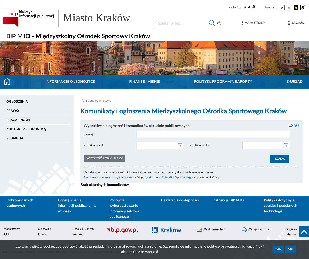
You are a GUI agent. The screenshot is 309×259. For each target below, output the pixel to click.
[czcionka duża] (258, 7)
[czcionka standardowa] (245, 7)
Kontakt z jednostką (26, 129)
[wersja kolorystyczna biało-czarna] (289, 7)
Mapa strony (12, 229)
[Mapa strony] (253, 23)
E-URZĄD (295, 82)
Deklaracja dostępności (180, 200)
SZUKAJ (280, 158)
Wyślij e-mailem (211, 229)
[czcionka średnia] (249, 7)
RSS (294, 125)
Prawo (12, 110)
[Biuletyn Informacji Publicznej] (125, 232)
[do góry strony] (296, 231)
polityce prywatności (223, 246)
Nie (290, 249)
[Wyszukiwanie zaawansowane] (219, 23)
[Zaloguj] (296, 23)
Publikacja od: (94, 145)
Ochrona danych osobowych (19, 203)
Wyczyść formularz (104, 158)
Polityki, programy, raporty (223, 82)
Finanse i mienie (144, 82)
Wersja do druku (256, 229)
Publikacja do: (199, 145)
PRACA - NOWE (18, 120)
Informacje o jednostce (70, 82)
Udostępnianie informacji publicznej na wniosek (77, 206)
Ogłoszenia (17, 101)
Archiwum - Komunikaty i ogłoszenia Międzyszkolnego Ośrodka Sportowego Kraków (144, 177)
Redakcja (14, 138)
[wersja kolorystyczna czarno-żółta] (296, 7)
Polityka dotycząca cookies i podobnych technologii (280, 206)
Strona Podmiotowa (98, 100)
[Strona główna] (9, 81)
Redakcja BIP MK (83, 229)
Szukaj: (89, 134)
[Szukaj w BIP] (181, 23)
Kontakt (77, 234)
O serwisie (44, 229)
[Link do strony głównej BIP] (72, 18)
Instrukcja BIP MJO (228, 200)
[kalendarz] (179, 145)
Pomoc (42, 234)
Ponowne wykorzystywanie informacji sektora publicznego (124, 209)
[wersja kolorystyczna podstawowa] (282, 7)
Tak (278, 249)
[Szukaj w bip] (212, 23)
